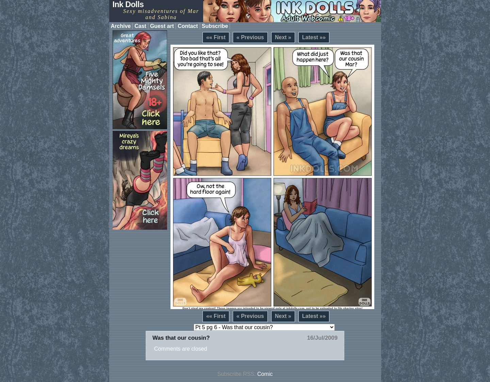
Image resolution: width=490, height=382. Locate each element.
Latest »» (314, 37)
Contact (188, 26)
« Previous (250, 37)
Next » (283, 37)
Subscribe (215, 26)
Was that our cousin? (181, 338)
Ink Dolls (128, 4)
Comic (265, 374)
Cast (140, 26)
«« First (216, 37)
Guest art (162, 26)
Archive (121, 26)
